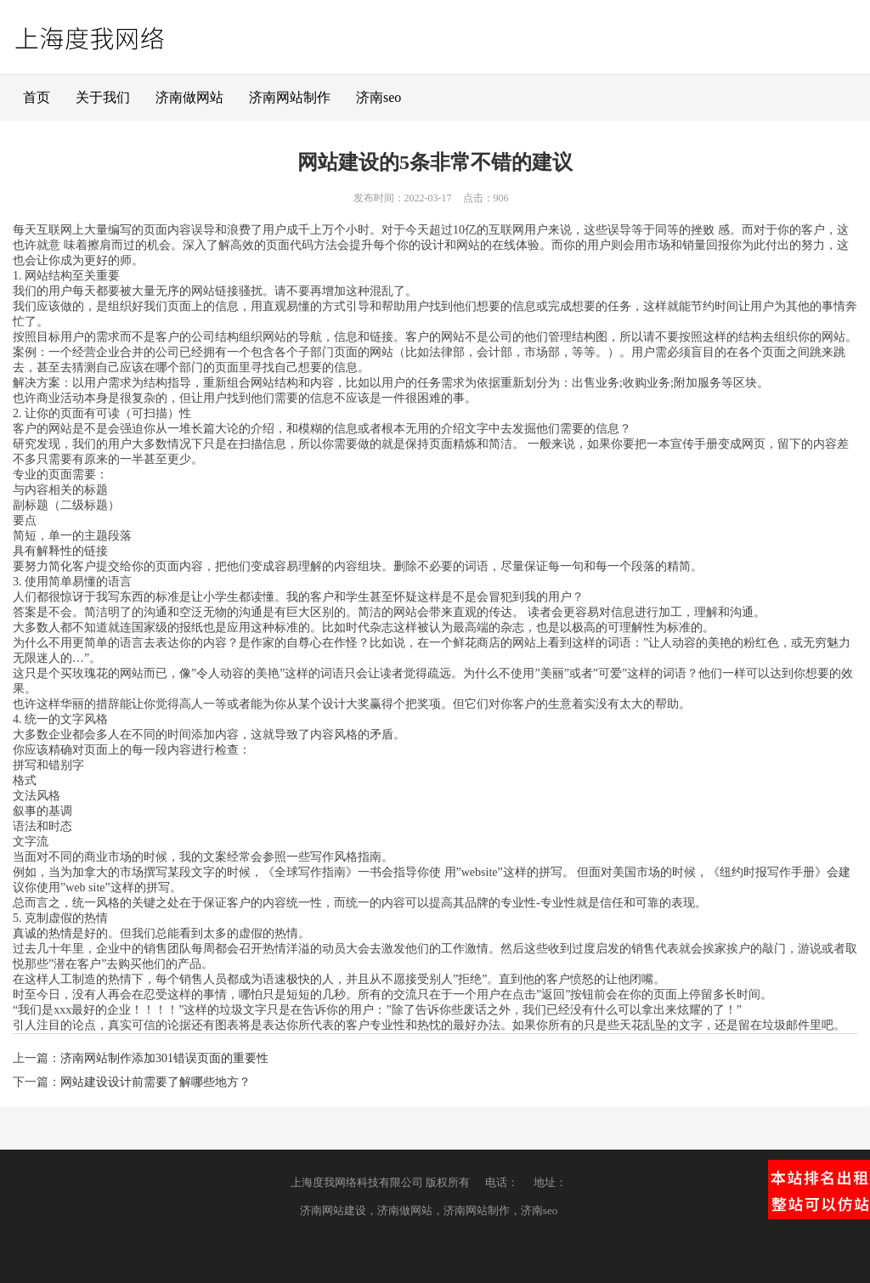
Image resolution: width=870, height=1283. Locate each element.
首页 (36, 97)
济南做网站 (189, 97)
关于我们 (103, 97)
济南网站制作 (289, 97)
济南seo (378, 97)
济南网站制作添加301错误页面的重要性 (164, 1058)
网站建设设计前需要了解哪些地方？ (155, 1082)
